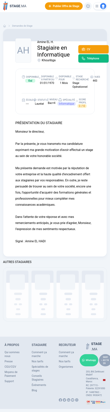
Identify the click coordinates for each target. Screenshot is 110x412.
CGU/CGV (10, 366)
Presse (9, 361)
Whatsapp (89, 360)
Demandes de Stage (22, 26)
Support (9, 381)
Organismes (66, 366)
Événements (39, 384)
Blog (34, 390)
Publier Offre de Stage (63, 6)
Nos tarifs (37, 361)
